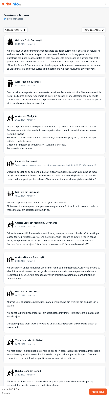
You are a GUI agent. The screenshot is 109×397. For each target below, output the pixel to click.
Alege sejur (98, 391)
